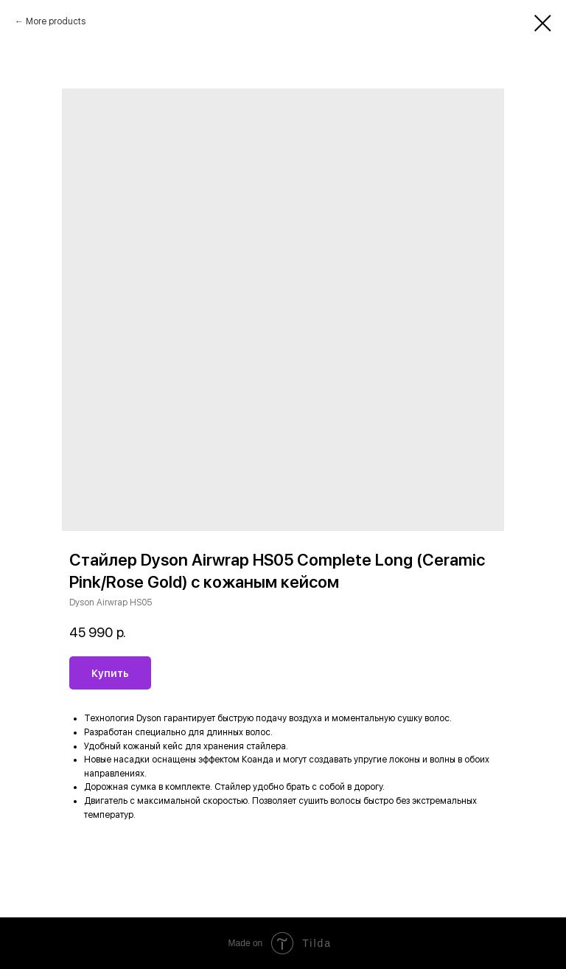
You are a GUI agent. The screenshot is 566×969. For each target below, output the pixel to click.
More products (55, 21)
